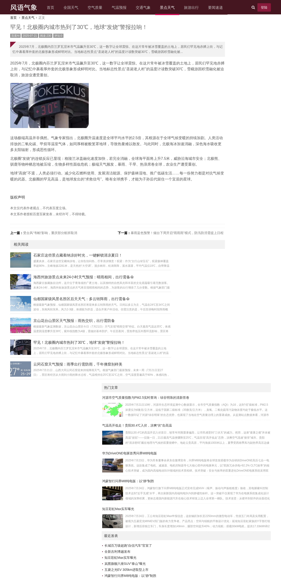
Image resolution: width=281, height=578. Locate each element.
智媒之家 (236, 443)
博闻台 (196, 491)
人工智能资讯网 (241, 383)
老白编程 (167, 565)
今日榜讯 (236, 455)
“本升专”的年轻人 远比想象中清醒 (215, 267)
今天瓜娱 (197, 437)
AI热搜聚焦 (238, 497)
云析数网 (197, 419)
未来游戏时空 (201, 467)
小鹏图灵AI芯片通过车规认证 (212, 229)
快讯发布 (197, 473)
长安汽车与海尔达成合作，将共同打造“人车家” (224, 217)
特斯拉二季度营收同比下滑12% (214, 223)
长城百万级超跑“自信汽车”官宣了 (215, 181)
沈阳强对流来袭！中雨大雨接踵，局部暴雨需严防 (227, 261)
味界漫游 (197, 377)
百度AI (20, 40)
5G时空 (196, 497)
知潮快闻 (236, 461)
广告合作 (119, 558)
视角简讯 (197, 479)
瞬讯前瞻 (236, 515)
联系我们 (151, 558)
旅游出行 (195, 8)
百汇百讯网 (199, 413)
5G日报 (235, 407)
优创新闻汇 (238, 413)
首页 (55, 8)
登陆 (259, 7)
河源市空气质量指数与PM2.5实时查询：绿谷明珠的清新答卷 (232, 33)
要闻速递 (219, 8)
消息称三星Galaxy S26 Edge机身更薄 (218, 255)
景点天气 (171, 8)
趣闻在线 (236, 473)
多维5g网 (237, 389)
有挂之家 (236, 401)
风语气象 (132, 551)
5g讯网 (235, 353)
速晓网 (196, 515)
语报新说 (236, 485)
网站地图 (167, 558)
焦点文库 (197, 425)
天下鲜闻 (236, 449)
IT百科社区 (199, 443)
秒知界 (235, 479)
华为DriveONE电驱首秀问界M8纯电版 (216, 88)
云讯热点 (236, 509)
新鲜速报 (197, 407)
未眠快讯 (197, 401)
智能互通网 (199, 389)
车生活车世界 (240, 503)
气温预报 (123, 8)
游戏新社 (197, 431)
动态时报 (197, 503)
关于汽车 (236, 395)
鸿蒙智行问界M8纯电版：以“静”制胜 (215, 116)
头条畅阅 (236, 491)
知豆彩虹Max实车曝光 (205, 144)
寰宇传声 (236, 425)
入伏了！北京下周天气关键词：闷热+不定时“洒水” (227, 297)
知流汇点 (236, 521)
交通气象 (147, 8)
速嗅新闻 (197, 521)
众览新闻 (197, 455)
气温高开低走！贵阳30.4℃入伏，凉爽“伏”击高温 (224, 60)
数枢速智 (197, 461)
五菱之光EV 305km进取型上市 (213, 205)
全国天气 (75, 8)
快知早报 (236, 371)
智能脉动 (236, 431)
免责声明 (135, 558)
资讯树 (235, 419)
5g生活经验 (238, 437)
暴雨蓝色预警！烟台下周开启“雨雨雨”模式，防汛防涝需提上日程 (158, 259)
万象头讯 (197, 371)
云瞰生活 (197, 365)
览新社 (196, 485)
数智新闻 (236, 359)
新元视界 (197, 449)
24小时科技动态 (241, 467)
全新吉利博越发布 (204, 187)
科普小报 (197, 383)
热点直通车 (199, 509)
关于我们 (103, 558)
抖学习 (196, 395)
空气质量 (99, 8)
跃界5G (235, 377)
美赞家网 (197, 359)
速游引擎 (236, 365)
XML (181, 558)
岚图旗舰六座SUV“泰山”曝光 (212, 199)
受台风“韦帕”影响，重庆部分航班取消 (55, 259)
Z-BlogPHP (133, 565)
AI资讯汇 (197, 353)
